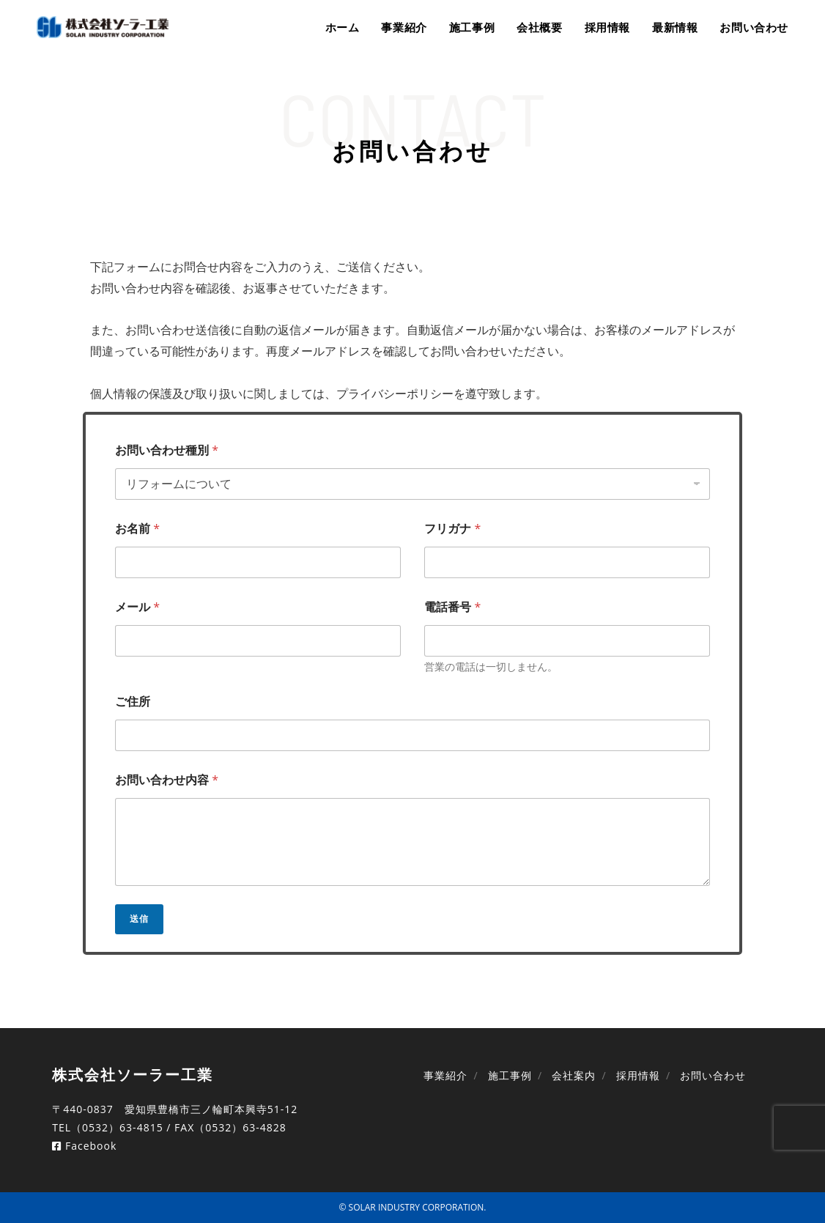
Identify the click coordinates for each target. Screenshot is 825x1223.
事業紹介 (445, 1075)
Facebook (84, 1146)
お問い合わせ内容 (166, 780)
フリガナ (452, 529)
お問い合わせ (713, 1075)
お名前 (137, 529)
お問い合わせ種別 (166, 450)
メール (137, 607)
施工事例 (510, 1075)
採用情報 (638, 1075)
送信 (139, 918)
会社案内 (574, 1075)
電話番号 (452, 607)
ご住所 (132, 702)
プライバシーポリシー (395, 393)
